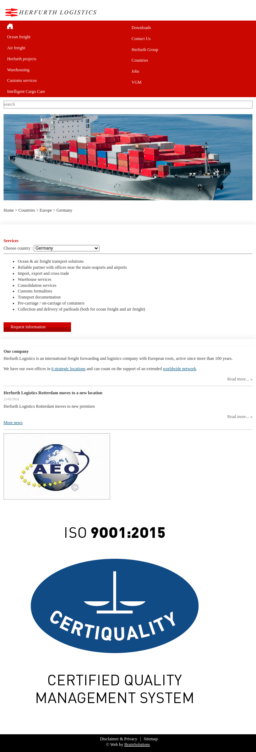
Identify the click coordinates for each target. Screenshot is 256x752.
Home (9, 210)
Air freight (16, 47)
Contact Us (141, 38)
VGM (137, 82)
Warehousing (18, 69)
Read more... (238, 379)
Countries (140, 60)
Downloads (141, 27)
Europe (46, 210)
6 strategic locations (68, 368)
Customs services (22, 80)
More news (13, 422)
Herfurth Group (145, 49)
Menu (246, 12)
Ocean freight (19, 36)
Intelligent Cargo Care (26, 91)
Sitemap (151, 738)
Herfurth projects (21, 58)
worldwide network (179, 368)
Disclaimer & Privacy (118, 738)
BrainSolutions (137, 744)
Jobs (135, 71)
